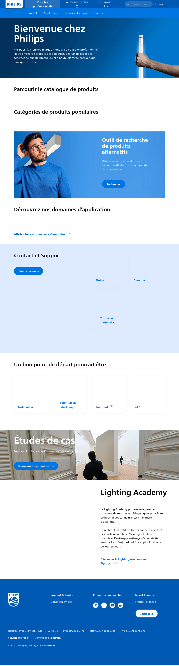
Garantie (139, 280)
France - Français (145, 602)
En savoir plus (105, 4)
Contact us (146, 614)
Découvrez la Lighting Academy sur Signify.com (124, 562)
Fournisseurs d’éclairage (68, 405)
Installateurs (26, 407)
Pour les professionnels (42, 4)
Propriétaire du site (73, 632)
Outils (100, 280)
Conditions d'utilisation (48, 638)
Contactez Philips (61, 602)
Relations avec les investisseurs (25, 632)
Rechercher (113, 184)
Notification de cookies (102, 632)
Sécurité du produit (18, 638)
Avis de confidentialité (133, 632)
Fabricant (104, 407)
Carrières (53, 632)
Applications (51, 13)
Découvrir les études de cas (36, 466)
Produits (33, 13)
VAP (137, 407)
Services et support (77, 13)
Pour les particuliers (77, 4)
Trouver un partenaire (107, 320)
